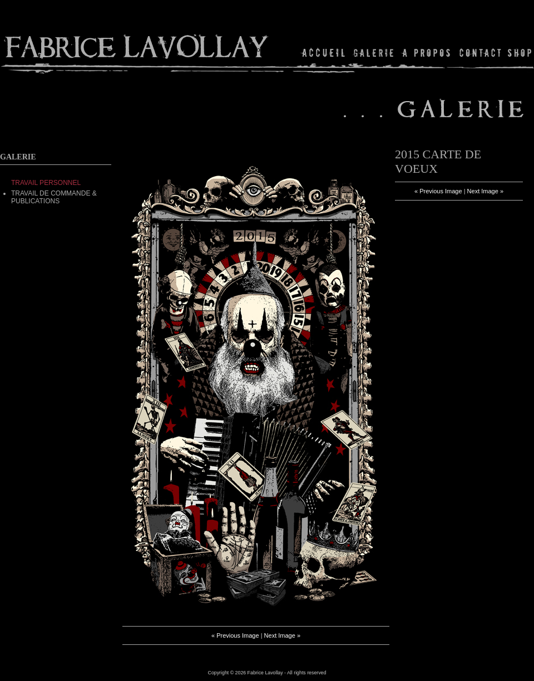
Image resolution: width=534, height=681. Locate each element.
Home (324, 52)
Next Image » (282, 635)
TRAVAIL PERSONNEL (46, 183)
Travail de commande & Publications (54, 197)
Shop (519, 52)
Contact (480, 52)
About (427, 52)
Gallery (374, 52)
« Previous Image (235, 635)
